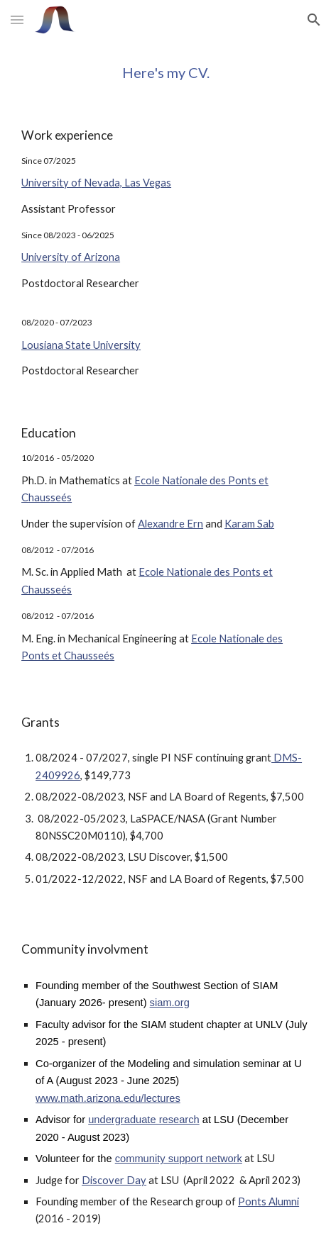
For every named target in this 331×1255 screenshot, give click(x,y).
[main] (165, 72)
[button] (17, 19)
